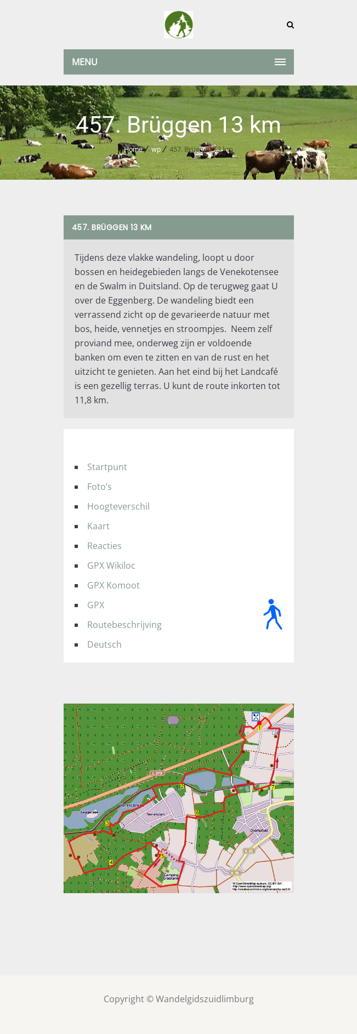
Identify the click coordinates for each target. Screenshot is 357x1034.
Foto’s (99, 487)
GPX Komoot (113, 585)
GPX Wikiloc (111, 565)
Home (133, 149)
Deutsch (104, 644)
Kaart (98, 526)
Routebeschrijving (124, 625)
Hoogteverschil (118, 506)
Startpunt (107, 467)
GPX (95, 605)
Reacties (104, 546)
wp (156, 149)
